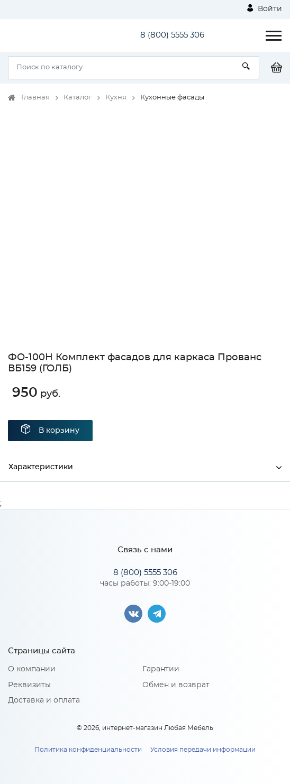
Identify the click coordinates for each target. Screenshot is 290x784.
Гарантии (160, 669)
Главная (35, 97)
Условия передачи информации (203, 749)
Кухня (115, 97)
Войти (264, 8)
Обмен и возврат (176, 685)
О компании (32, 669)
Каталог (78, 97)
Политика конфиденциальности (88, 749)
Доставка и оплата (44, 700)
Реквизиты (29, 685)
